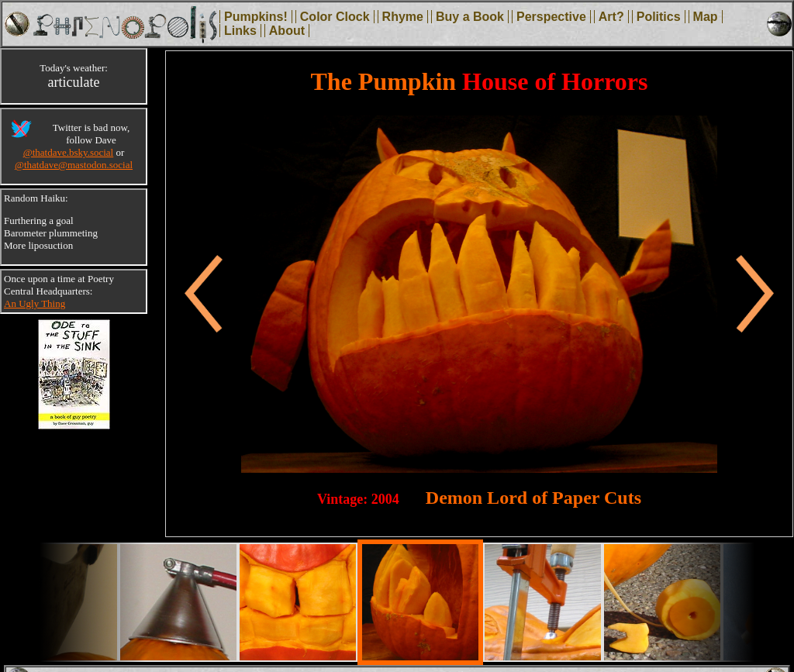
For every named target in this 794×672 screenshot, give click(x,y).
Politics (659, 16)
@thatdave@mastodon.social (74, 165)
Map (705, 16)
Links (240, 30)
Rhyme (402, 16)
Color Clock (335, 16)
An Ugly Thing (34, 303)
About (287, 30)
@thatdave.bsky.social (68, 152)
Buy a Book (470, 16)
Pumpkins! (256, 16)
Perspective (551, 16)
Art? (611, 16)
